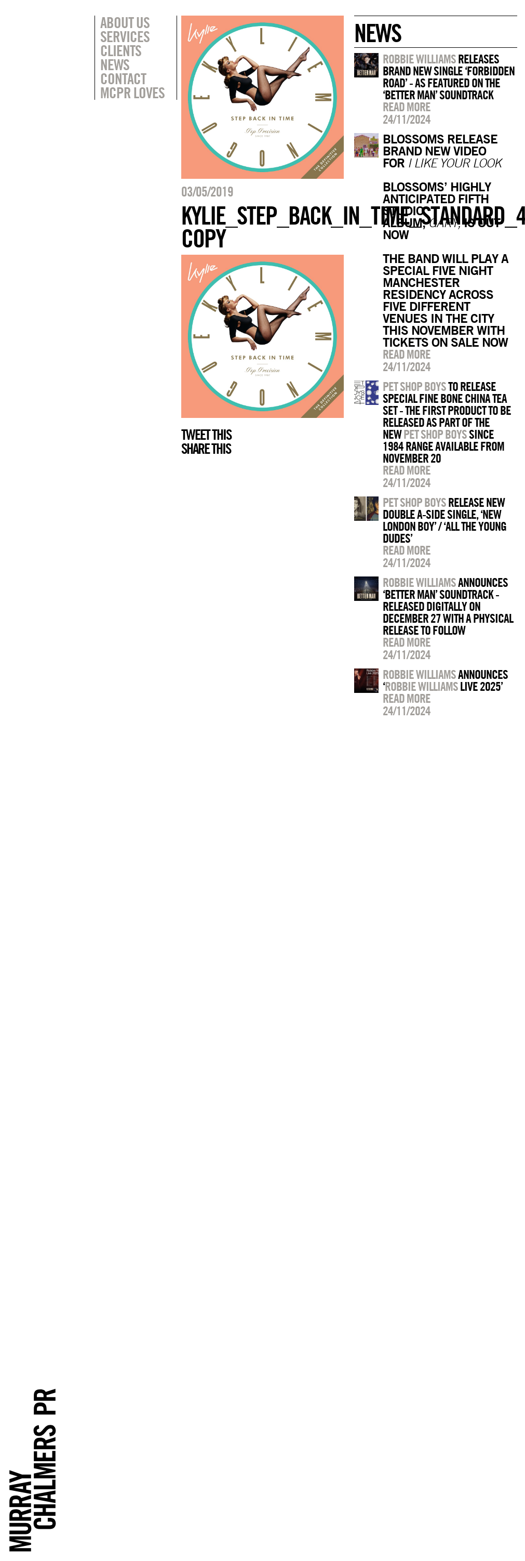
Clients (120, 50)
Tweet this (206, 434)
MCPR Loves (132, 92)
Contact (123, 78)
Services (125, 36)
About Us (125, 22)
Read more (406, 106)
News (114, 64)
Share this (206, 448)
